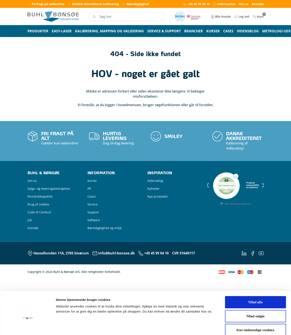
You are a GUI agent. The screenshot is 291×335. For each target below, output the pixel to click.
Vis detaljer (221, 284)
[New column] (188, 16)
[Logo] (53, 16)
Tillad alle (255, 236)
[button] (241, 16)
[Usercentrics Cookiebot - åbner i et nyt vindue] (27, 284)
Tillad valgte (255, 250)
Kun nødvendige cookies (255, 264)
